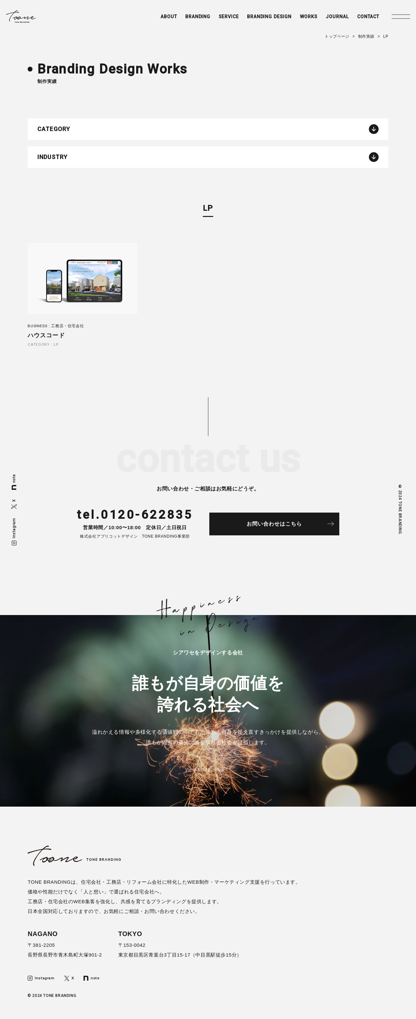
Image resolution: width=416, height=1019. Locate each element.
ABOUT (151, 18)
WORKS (299, 18)
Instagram (13, 531)
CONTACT (361, 18)
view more (197, 772)
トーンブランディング (31, 18)
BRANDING (182, 18)
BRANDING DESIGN (258, 18)
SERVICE (214, 18)
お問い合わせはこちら (279, 526)
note (13, 482)
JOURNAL (329, 18)
